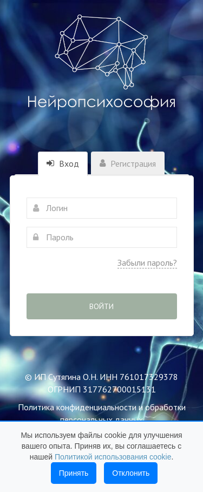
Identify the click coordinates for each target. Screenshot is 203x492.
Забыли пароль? (147, 262)
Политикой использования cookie (113, 456)
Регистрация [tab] (128, 163)
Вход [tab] (63, 163)
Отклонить (130, 473)
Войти (101, 306)
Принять (74, 473)
